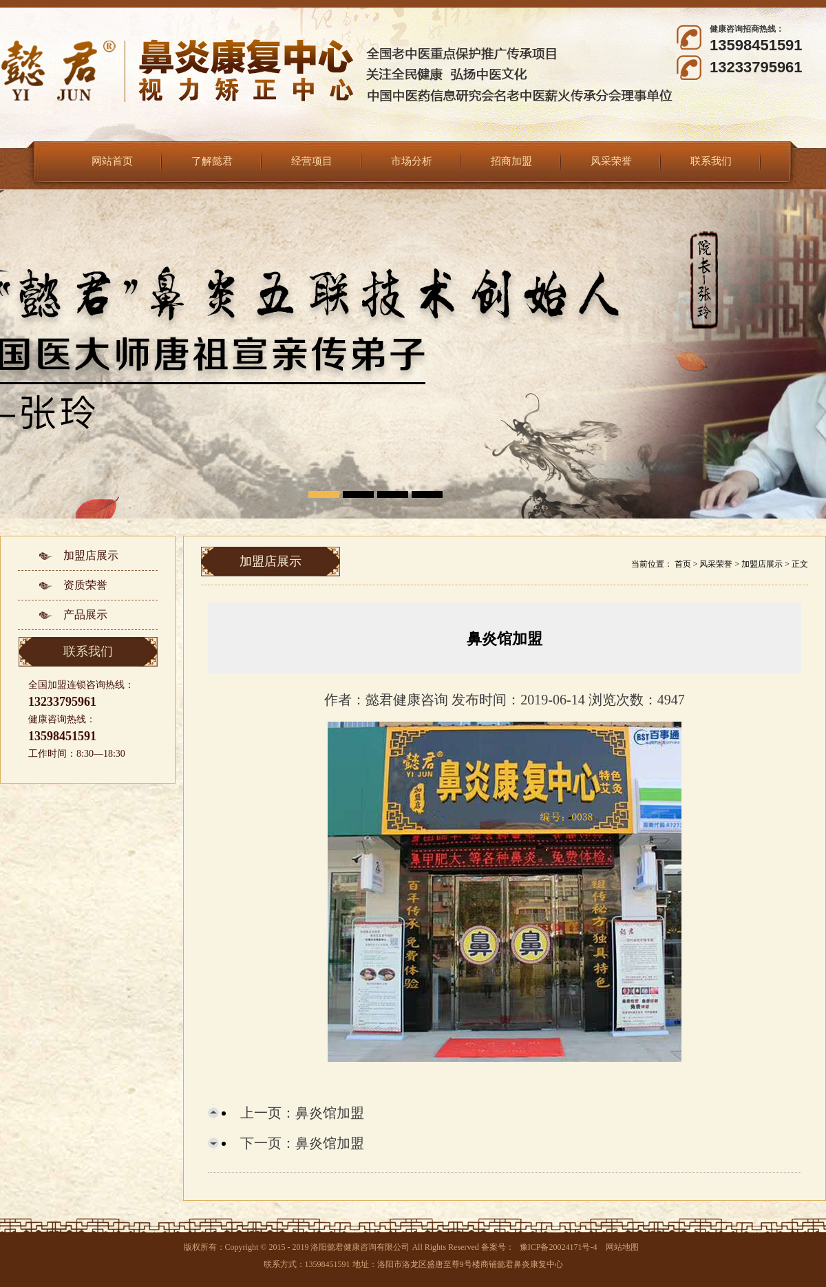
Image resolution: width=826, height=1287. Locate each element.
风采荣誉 (611, 161)
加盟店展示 (90, 555)
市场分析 (411, 161)
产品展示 (85, 614)
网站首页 (112, 161)
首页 (683, 564)
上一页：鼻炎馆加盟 (302, 1112)
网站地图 (622, 1247)
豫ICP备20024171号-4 (560, 1247)
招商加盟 (511, 161)
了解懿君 (212, 161)
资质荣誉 (85, 585)
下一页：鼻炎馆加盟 (302, 1143)
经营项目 (311, 161)
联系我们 (711, 161)
